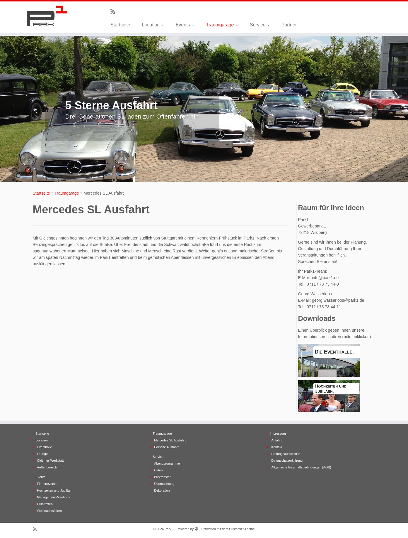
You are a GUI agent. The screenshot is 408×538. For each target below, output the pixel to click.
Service (260, 24)
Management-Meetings (53, 497)
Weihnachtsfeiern (49, 510)
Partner (289, 24)
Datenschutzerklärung (287, 460)
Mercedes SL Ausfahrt (170, 440)
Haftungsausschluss (285, 454)
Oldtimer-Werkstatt (50, 460)
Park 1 (169, 529)
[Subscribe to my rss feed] (114, 12)
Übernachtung (164, 483)
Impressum (278, 433)
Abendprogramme (167, 463)
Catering (160, 470)
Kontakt (276, 447)
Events (185, 24)
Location (153, 24)
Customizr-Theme (242, 529)
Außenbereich (47, 467)
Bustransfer (162, 477)
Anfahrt (276, 440)
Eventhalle (44, 447)
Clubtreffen (45, 504)
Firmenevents (47, 483)
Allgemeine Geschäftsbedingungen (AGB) (301, 467)
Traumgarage (222, 24)
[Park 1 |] (47, 16)
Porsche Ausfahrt (166, 447)
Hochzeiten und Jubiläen (54, 490)
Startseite (120, 24)
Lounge (42, 454)
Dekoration (162, 490)
